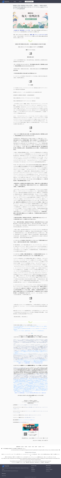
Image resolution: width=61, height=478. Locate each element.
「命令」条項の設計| (21, 347)
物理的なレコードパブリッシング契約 (38, 341)
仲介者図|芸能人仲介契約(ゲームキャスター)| (21, 353)
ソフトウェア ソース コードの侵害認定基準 (25, 373)
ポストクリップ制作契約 (27, 349)
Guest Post (4, 475)
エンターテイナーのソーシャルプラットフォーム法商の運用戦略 (34, 359)
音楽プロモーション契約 (38, 340)
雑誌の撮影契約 (40, 361)
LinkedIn (39, 446)
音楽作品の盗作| (25, 342)
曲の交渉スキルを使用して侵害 (33, 342)
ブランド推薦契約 (34, 361)
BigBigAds (33, 469)
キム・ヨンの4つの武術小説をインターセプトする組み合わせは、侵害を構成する (33, 390)
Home (15, 1)
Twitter (22, 446)
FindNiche (33, 471)
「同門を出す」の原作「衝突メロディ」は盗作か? (32, 387)
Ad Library (48, 471)
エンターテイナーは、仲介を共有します (23, 356)
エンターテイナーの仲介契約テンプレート (30, 355)
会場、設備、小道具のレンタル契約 (36, 350)
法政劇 (25, 404)
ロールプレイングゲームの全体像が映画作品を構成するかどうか (30, 382)
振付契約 (27, 339)
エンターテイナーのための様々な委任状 (31, 358)
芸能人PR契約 (20, 359)
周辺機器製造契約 (41, 358)
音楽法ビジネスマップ (17, 339)
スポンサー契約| (24, 348)
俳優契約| (42, 347)
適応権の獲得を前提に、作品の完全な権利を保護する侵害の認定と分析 (32, 378)
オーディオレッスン (41, 411)
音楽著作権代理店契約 (30, 340)
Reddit (26, 446)
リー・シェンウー (20, 404)
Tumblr (29, 446)
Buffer (36, 446)
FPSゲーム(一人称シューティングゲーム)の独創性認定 (34, 379)
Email (33, 446)
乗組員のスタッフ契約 (39, 348)
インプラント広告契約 (31, 348)
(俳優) (14, 354)
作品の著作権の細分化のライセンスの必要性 (34, 388)
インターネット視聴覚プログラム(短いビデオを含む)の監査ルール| (29, 351)
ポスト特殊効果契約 (35, 349)
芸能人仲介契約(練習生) (33, 353)
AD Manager (48, 467)
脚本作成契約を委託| (29, 346)
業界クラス (35, 411)
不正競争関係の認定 (29, 380)
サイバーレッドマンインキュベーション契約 (38, 356)
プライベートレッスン (29, 411)
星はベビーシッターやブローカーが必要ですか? (27, 419)
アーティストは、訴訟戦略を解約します (38, 357)
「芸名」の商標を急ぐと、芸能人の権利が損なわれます (22, 391)
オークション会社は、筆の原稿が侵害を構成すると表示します (27, 385)
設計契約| (29, 341)
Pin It (43, 446)
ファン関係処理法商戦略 (26, 361)
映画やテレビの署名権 (36, 346)
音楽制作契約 (32, 339)
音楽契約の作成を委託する (39, 339)
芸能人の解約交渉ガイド (26, 357)
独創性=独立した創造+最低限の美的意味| (31, 376)
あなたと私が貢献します (30, 407)
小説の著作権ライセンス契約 (40, 344)
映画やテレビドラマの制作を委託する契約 (32, 347)
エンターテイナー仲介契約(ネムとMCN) (39, 354)
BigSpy (20, 1)
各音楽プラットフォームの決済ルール (20, 341)
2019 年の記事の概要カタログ (24, 422)
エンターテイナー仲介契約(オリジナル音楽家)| (24, 354)
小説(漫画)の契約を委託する (20, 346)
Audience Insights (49, 469)
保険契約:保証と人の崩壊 (25, 350)
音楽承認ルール (22, 340)
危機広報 (21, 358)
